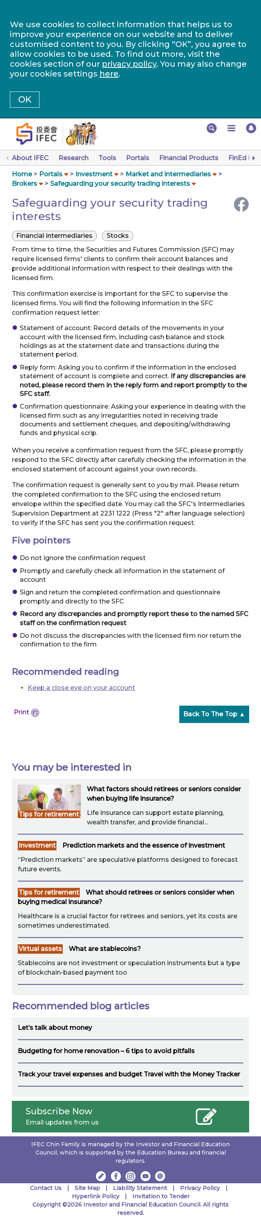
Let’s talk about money (55, 1027)
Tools (107, 158)
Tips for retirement (49, 814)
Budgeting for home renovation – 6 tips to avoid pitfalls (106, 1051)
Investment (94, 174)
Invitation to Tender (161, 1196)
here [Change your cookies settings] (109, 73)
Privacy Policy (200, 1188)
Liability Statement (140, 1188)
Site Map (87, 1188)
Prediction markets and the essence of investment (143, 845)
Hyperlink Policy (95, 1196)
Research (73, 158)
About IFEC (30, 158)
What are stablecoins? (105, 949)
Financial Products (188, 158)
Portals (137, 158)
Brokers (24, 183)
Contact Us (46, 1188)
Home (22, 174)
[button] (212, 128)
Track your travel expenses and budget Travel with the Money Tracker (129, 1074)
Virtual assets (40, 949)
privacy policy (129, 64)
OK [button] (24, 99)
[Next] (253, 158)
